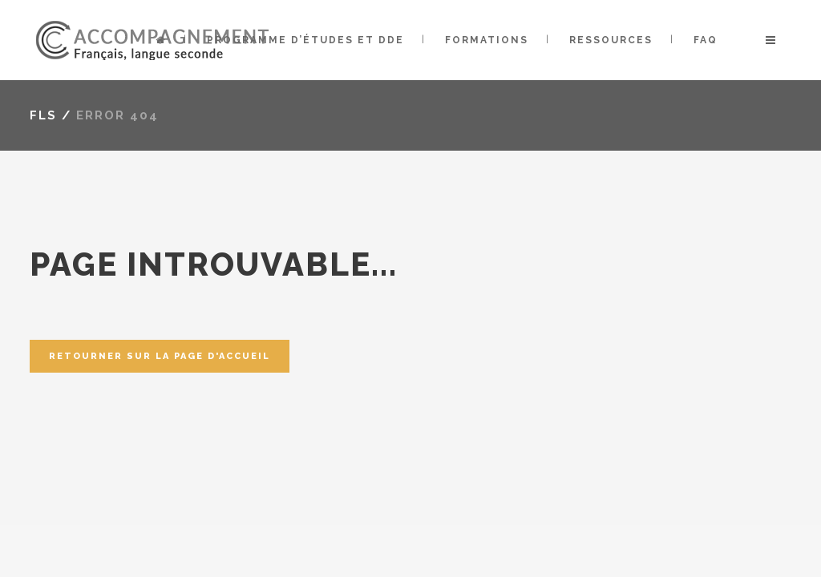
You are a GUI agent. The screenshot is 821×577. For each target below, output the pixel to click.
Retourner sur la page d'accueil (159, 356)
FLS (43, 115)
